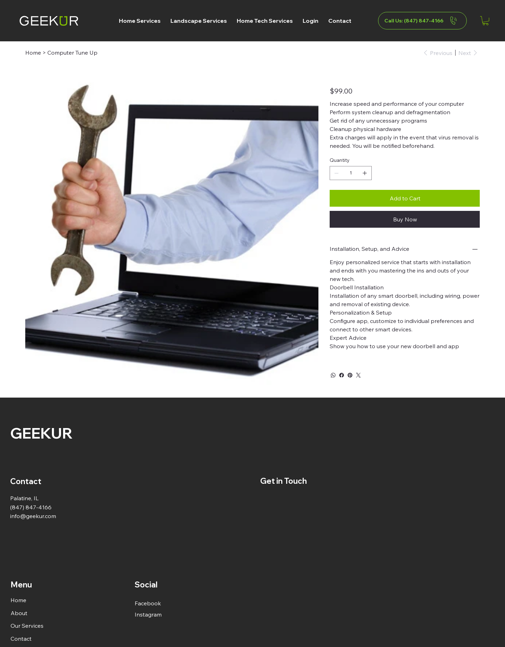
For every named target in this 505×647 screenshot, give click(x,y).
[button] (139, 21)
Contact (21, 638)
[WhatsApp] (333, 375)
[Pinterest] (350, 375)
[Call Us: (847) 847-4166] (422, 20)
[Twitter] (358, 375)
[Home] (33, 52)
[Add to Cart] (405, 198)
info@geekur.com (33, 515)
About (19, 613)
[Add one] (365, 173)
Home (18, 600)
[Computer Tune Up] (72, 52)
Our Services (27, 625)
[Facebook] (341, 375)
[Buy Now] (405, 219)
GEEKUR (41, 433)
